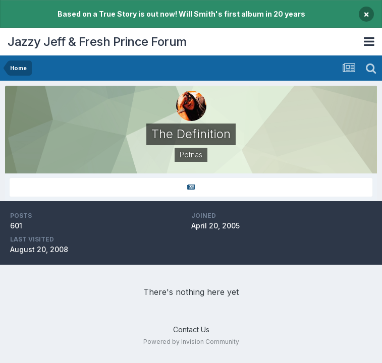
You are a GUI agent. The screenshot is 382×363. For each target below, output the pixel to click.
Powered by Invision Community (191, 341)
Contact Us (191, 329)
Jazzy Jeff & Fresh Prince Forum (97, 41)
